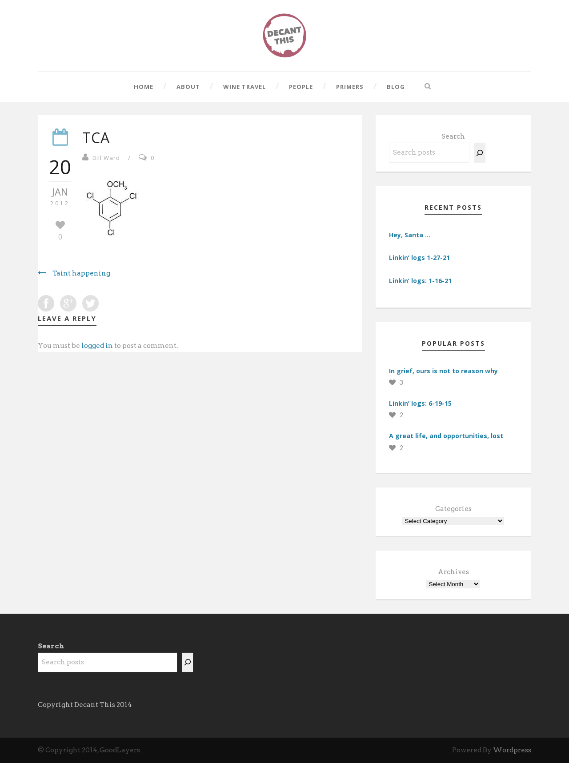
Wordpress (512, 750)
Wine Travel (244, 87)
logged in (97, 346)
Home (143, 87)
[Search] (479, 153)
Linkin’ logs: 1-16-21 (420, 280)
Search (453, 136)
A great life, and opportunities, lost (446, 435)
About (188, 87)
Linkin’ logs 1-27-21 (419, 257)
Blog (396, 87)
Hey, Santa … (409, 235)
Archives (453, 572)
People (301, 87)
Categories (453, 509)
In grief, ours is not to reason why (443, 371)
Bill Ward (106, 158)
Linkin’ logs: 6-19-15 (420, 403)
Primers (350, 87)
